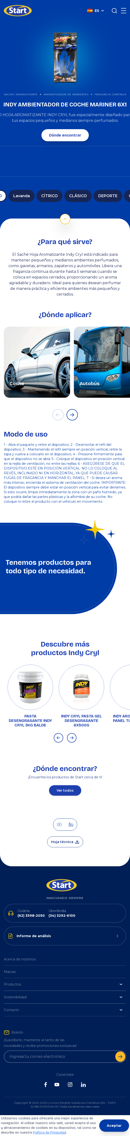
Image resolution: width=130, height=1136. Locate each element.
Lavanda (21, 196)
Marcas (10, 972)
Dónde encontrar (65, 135)
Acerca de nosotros (20, 959)
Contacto (63, 1010)
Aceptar (114, 1125)
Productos (63, 984)
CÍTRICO (49, 196)
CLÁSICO (78, 196)
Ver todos (65, 790)
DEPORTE (107, 196)
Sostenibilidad (63, 997)
